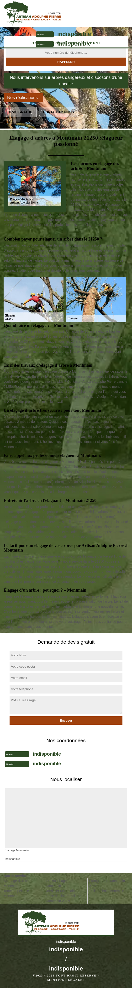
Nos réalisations (22, 97)
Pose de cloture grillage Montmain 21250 (63, 898)
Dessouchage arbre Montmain (60, 883)
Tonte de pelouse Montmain (16, 893)
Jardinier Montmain (60, 891)
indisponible (74, 34)
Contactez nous (58, 112)
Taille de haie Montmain (106, 891)
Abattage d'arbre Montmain (16, 883)
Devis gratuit (20, 112)
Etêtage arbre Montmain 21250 (107, 883)
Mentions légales (66, 980)
